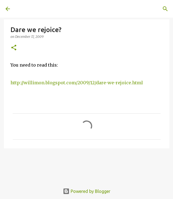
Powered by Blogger (86, 191)
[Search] (165, 8)
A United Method (33, 8)
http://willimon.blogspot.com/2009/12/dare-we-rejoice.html (76, 82)
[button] (13, 48)
